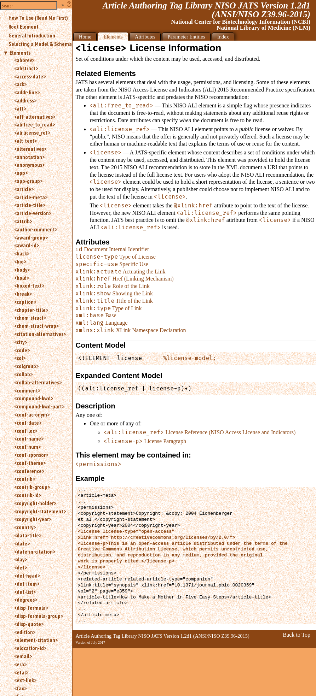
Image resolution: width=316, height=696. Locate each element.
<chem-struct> (30, 317)
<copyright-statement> (40, 511)
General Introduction (31, 35)
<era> (20, 664)
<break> (23, 293)
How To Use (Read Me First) (38, 17)
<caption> (25, 301)
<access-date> (30, 76)
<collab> (23, 374)
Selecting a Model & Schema (40, 43)
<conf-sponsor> (31, 454)
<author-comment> (35, 229)
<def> (20, 567)
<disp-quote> (29, 623)
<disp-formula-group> (38, 615)
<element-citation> (36, 639)
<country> (25, 527)
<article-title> (29, 204)
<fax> (20, 688)
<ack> (20, 84)
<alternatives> (30, 148)
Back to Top (296, 635)
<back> (21, 253)
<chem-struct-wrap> (36, 325)
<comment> (27, 390)
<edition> (24, 632)
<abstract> (26, 68)
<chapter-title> (31, 309)
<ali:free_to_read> (34, 124)
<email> (23, 656)
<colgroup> (26, 366)
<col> (19, 357)
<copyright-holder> (35, 503)
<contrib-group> (32, 486)
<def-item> (26, 583)
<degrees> (25, 599)
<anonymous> (29, 164)
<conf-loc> (25, 430)
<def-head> (27, 575)
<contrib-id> (27, 495)
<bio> (20, 261)
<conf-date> (27, 422)
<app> (21, 172)
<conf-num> (27, 446)
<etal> (21, 672)
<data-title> (27, 535)
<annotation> (29, 156)
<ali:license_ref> (32, 132)
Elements (20, 52)
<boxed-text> (29, 285)
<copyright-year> (32, 519)
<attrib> (23, 221)
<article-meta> (30, 197)
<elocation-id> (30, 647)
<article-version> (32, 213)
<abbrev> (24, 60)
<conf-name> (29, 438)
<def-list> (25, 591)
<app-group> (28, 180)
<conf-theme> (30, 462)
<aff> (20, 108)
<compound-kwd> (33, 398)
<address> (25, 100)
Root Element (23, 26)
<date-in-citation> (34, 551)
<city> (20, 342)
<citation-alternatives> (40, 333)
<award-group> (31, 237)
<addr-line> (27, 92)
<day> (20, 559)
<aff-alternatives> (34, 116)
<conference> (29, 470)
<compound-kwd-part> (39, 406)
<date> (22, 543)
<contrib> (24, 478)
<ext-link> (25, 680)
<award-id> (26, 245)
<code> (22, 350)
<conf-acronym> (32, 414)
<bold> (21, 277)
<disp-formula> (31, 607)
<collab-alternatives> (38, 382)
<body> (22, 269)
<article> (24, 189)
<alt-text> (25, 140)
